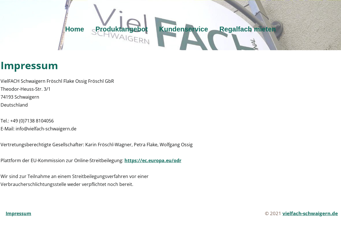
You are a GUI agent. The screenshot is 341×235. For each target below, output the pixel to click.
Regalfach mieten (247, 29)
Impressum (18, 213)
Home (74, 29)
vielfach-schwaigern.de (310, 213)
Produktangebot (121, 29)
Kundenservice (183, 29)
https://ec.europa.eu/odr (152, 160)
